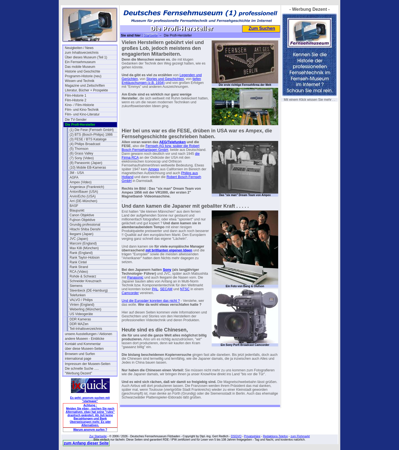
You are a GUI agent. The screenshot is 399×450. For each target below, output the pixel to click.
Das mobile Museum (80, 67)
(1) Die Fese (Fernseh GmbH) (92, 130)
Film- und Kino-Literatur (82, 114)
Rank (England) (81, 253)
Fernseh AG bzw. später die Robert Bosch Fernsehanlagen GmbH (161, 148)
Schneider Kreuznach (85, 281)
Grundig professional (85, 225)
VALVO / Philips (81, 300)
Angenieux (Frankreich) (87, 187)
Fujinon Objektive (82, 220)
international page (78, 359)
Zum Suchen (262, 28)
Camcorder (130, 293)
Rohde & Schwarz (83, 276)
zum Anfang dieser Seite (86, 443)
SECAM (166, 289)
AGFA (74, 177)
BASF (74, 206)
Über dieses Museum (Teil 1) (86, 57)
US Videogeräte (81, 314)
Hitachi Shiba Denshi (85, 229)
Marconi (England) (83, 243)
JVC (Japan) (79, 239)
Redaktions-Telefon (275, 436)
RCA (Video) (79, 272)
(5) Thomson (79, 149)
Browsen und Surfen (80, 354)
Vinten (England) (82, 305)
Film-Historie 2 (75, 100)
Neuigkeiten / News (79, 48)
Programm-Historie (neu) (83, 76)
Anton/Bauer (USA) (84, 192)
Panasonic (135, 277)
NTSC (185, 289)
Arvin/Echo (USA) (83, 196)
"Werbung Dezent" (78, 373)
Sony (167, 270)
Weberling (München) (85, 309)
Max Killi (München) (84, 248)
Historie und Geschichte (82, 71)
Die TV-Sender (76, 120)
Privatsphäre (252, 436)
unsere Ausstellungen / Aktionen (88, 334)
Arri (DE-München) (83, 201)
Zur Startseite (98, 436)
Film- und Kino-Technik (82, 110)
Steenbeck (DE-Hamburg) (89, 290)
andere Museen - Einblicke (84, 339)
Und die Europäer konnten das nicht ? (151, 301)
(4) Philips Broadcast (85, 144)
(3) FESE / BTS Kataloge (88, 139)
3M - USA (77, 173)
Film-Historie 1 (75, 95)
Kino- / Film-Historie (79, 105)
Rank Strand (79, 267)
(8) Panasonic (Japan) (86, 163)
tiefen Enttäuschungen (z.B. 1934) (161, 81)
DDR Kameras (80, 319)
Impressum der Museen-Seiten (87, 364)
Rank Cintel (78, 262)
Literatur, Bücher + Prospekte (86, 90)
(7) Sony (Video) (82, 158)
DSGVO (236, 436)
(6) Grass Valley (81, 153)
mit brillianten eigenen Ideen (168, 250)
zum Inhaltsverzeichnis (81, 53)
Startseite (151, 35)
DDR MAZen (79, 324)
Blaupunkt (77, 210)
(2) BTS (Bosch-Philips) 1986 (91, 135)
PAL (155, 289)
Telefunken (78, 295)
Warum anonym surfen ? (90, 429)
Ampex (153, 169)
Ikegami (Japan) (81, 234)
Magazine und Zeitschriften (85, 86)
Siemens (76, 286)
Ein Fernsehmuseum (80, 62)
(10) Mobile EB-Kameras (88, 167)
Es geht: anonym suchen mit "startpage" (90, 399)
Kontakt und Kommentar (83, 344)
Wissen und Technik (79, 81)
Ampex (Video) (80, 182)
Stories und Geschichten (165, 79)
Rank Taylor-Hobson (85, 257)
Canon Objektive (82, 215)
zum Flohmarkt (300, 436)
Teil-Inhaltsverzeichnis (86, 329)
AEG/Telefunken (172, 142)
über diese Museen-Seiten (84, 349)
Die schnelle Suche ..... (82, 369)
